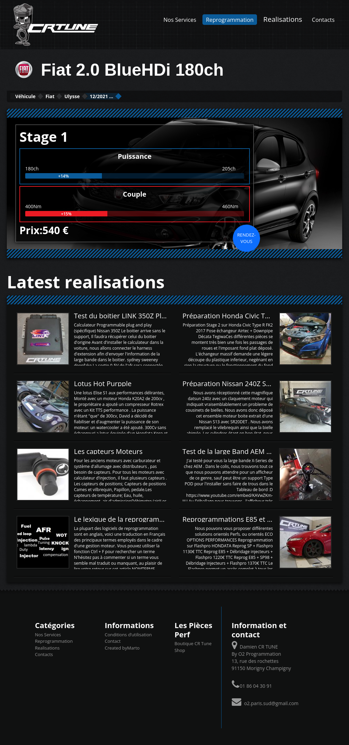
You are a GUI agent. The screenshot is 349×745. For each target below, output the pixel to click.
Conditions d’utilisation (128, 634)
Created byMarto (122, 647)
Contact (113, 640)
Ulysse (106, 96)
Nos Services (180, 20)
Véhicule (32, 96)
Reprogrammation (230, 20)
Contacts (323, 20)
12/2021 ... (150, 96)
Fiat (71, 96)
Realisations (282, 19)
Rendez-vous (246, 237)
